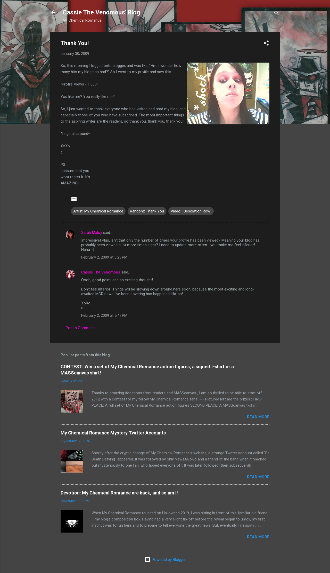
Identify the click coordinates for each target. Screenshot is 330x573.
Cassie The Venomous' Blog (101, 12)
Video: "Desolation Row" (191, 211)
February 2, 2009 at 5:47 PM (104, 315)
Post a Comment (80, 328)
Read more (258, 417)
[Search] (277, 14)
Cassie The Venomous (100, 272)
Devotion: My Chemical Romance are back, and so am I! (119, 492)
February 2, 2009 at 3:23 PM (104, 257)
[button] (266, 44)
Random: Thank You (147, 211)
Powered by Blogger (165, 559)
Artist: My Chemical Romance (98, 211)
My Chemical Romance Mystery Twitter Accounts (113, 432)
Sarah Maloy (91, 232)
